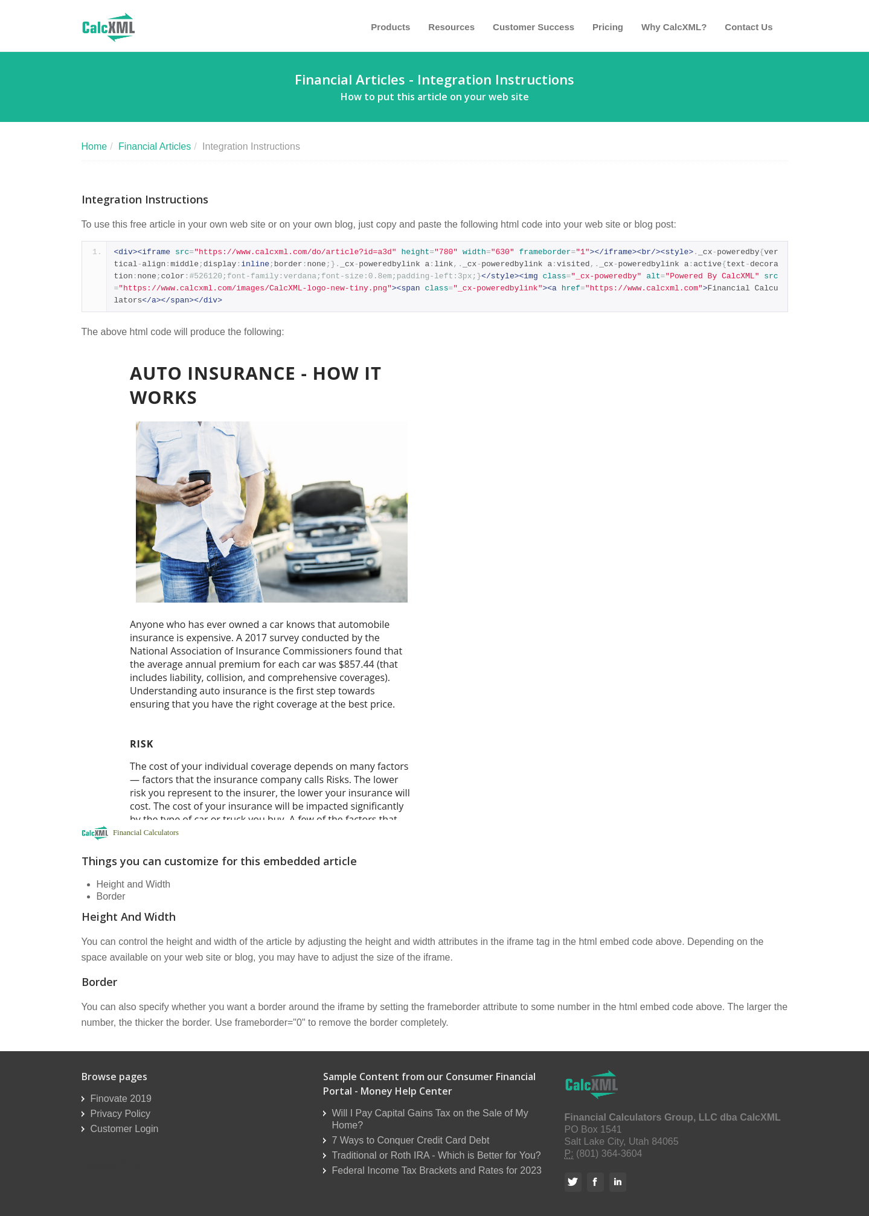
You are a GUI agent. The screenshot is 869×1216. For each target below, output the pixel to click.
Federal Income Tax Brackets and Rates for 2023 (437, 1170)
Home (94, 146)
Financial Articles (154, 146)
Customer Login (125, 1129)
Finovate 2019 (121, 1098)
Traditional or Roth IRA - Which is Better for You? (436, 1155)
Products (390, 27)
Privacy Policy (121, 1114)
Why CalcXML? (674, 27)
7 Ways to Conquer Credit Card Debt (411, 1140)
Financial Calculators (146, 832)
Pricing (607, 27)
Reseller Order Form (126, 1164)
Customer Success (533, 27)
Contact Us (748, 27)
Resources (451, 27)
